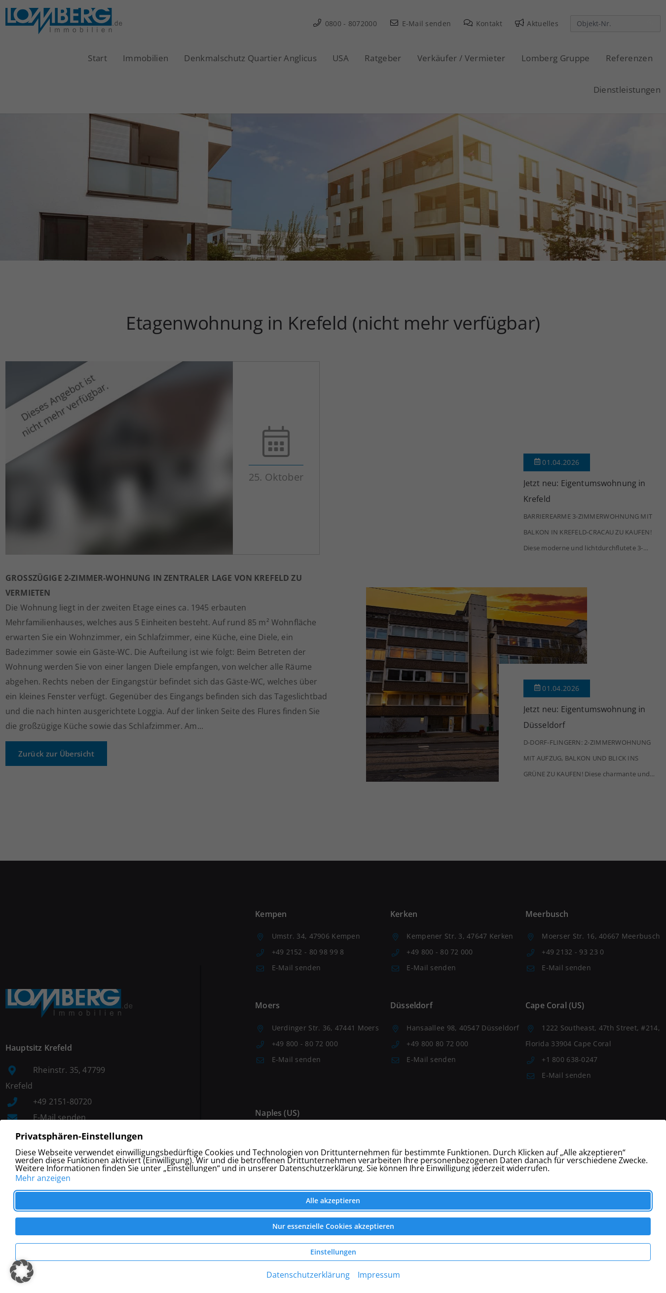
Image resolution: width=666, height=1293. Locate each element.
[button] (21, 1271)
